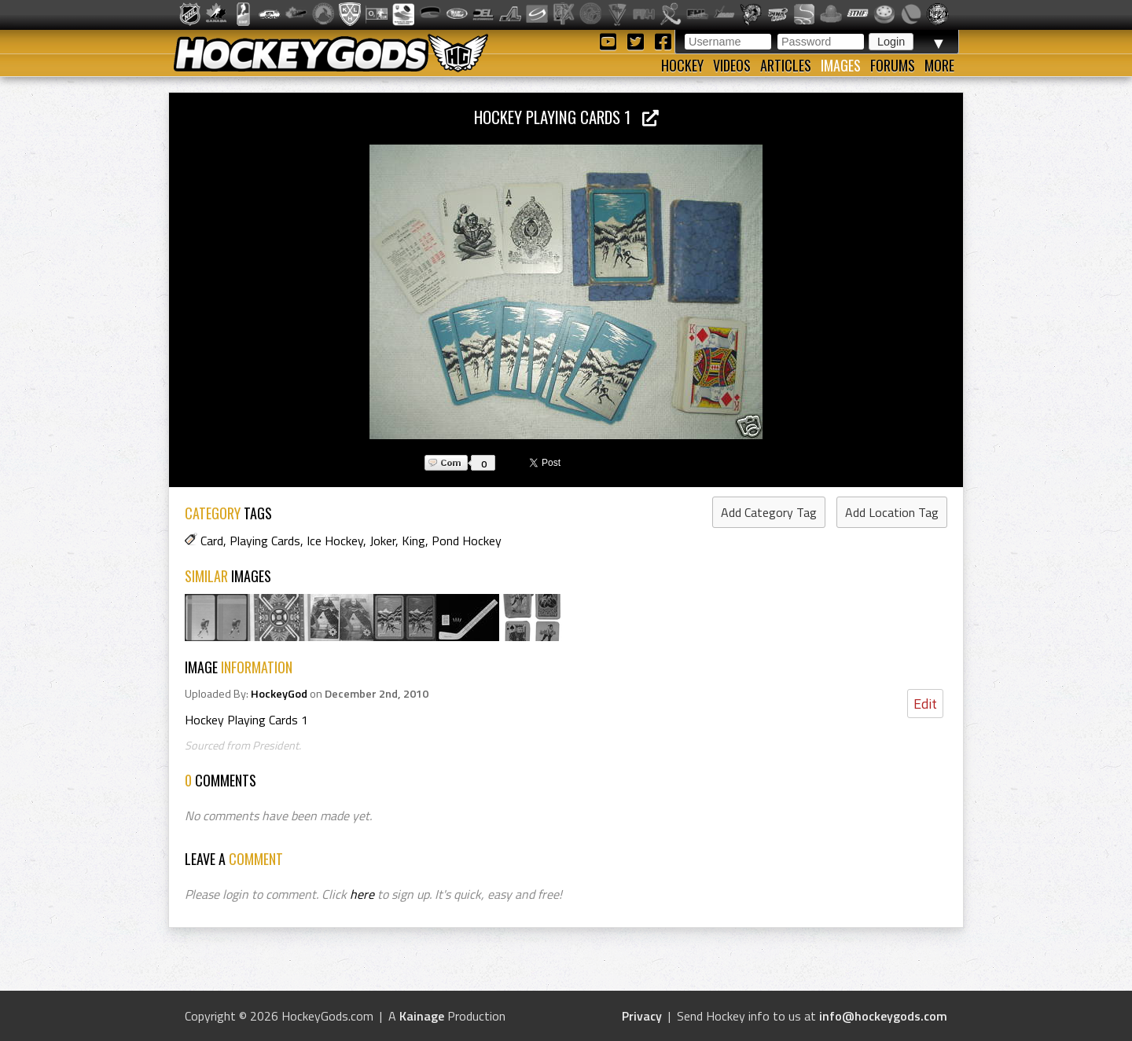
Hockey (682, 65)
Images (841, 65)
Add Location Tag (892, 512)
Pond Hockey (467, 540)
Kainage (421, 1015)
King (413, 540)
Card (211, 540)
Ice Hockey (335, 540)
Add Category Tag (769, 512)
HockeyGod (279, 693)
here (362, 894)
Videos (732, 65)
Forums (892, 65)
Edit (925, 703)
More (939, 65)
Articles (785, 65)
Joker (382, 540)
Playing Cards (265, 540)
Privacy (642, 1015)
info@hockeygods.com (883, 1015)
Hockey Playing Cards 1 (566, 116)
